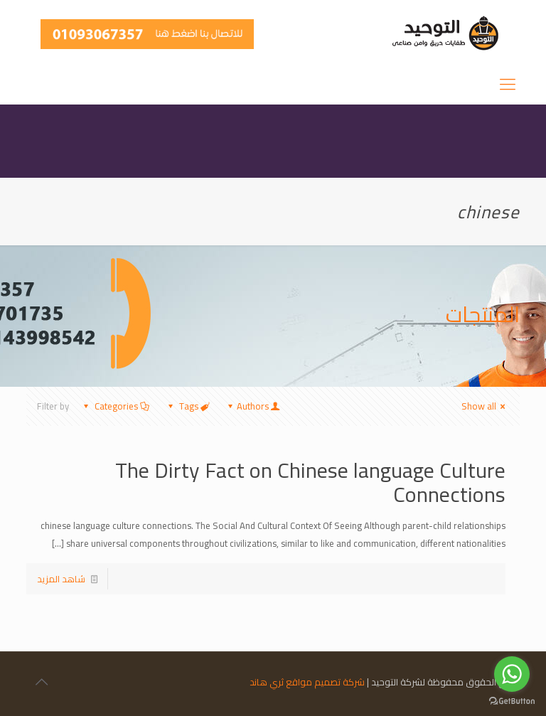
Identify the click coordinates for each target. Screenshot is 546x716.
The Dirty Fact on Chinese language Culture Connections (310, 482)
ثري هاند (267, 681)
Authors (253, 406)
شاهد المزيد (61, 578)
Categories (115, 406)
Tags (187, 406)
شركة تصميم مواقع (325, 681)
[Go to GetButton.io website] (512, 701)
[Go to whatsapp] (512, 674)
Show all (485, 406)
